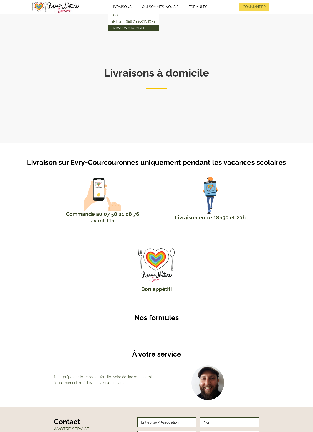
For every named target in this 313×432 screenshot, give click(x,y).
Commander (254, 7)
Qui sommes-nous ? (160, 7)
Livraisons (121, 7)
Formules (198, 7)
